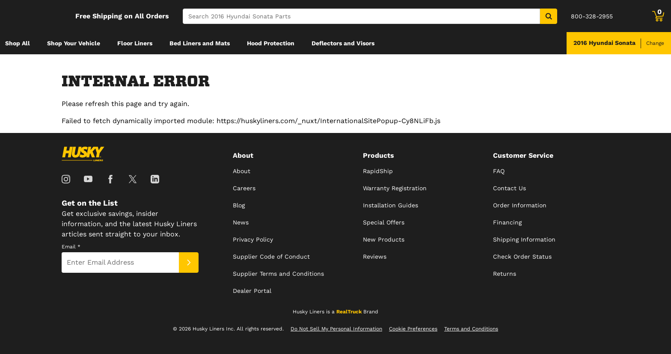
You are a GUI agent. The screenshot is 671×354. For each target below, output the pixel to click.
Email (71, 247)
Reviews (374, 256)
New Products (383, 239)
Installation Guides (390, 205)
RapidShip (378, 171)
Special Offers (383, 222)
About (241, 171)
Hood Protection (270, 43)
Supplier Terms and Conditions (278, 273)
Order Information (519, 205)
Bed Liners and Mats (199, 43)
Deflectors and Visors (343, 43)
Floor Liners (134, 43)
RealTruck (349, 312)
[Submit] (189, 262)
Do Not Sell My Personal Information (336, 329)
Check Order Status (522, 256)
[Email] (120, 262)
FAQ (499, 171)
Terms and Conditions (471, 329)
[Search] (361, 16)
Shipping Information (524, 239)
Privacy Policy (253, 239)
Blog (239, 205)
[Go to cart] (658, 16)
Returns (504, 273)
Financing (507, 222)
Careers (244, 188)
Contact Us (509, 188)
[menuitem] (17, 43)
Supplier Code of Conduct (271, 256)
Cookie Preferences (413, 329)
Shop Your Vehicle (73, 43)
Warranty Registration (395, 188)
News (241, 222)
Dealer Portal (252, 290)
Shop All (17, 43)
